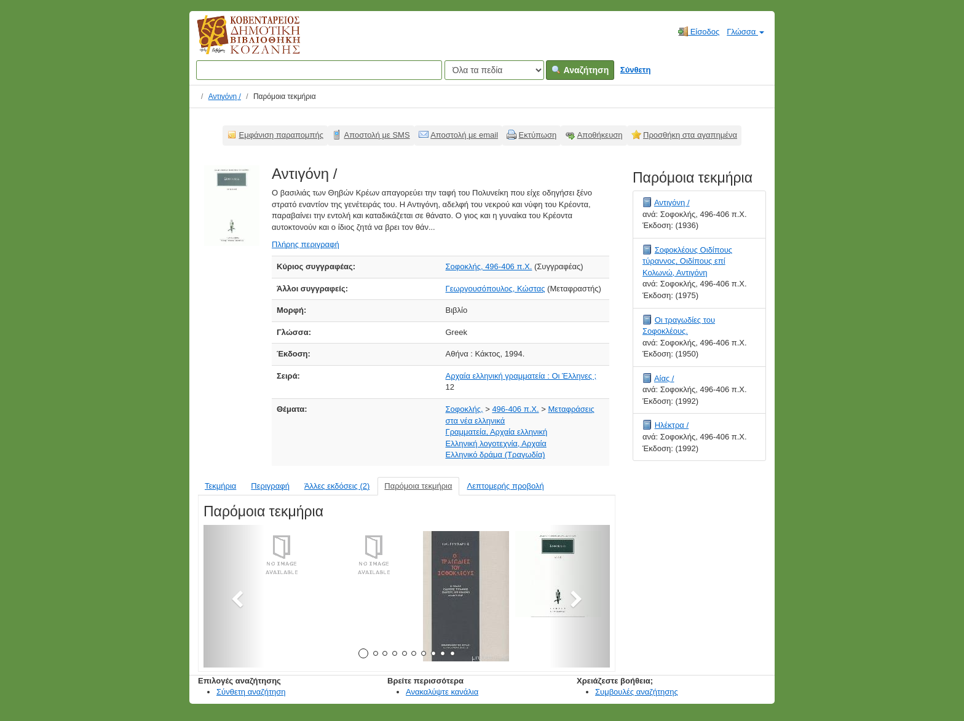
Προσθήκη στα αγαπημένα (690, 135)
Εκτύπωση (538, 135)
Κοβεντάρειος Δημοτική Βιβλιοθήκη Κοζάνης (237, 41)
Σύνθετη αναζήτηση (251, 691)
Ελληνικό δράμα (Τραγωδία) (495, 454)
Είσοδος (698, 31)
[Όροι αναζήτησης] (319, 70)
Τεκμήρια (220, 486)
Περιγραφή (270, 486)
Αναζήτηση (580, 70)
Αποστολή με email (464, 135)
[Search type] (494, 70)
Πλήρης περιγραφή (305, 244)
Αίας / (664, 378)
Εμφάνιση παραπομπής (281, 135)
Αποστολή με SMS (377, 135)
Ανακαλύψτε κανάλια (442, 691)
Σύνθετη (635, 69)
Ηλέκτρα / (672, 425)
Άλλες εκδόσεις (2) (336, 486)
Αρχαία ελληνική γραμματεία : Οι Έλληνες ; (521, 375)
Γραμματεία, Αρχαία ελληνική (497, 431)
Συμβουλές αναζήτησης (636, 691)
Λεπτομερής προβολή (505, 486)
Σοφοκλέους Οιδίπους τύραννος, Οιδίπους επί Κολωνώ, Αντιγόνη (687, 261)
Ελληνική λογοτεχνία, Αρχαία (496, 443)
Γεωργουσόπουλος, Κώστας (495, 288)
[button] (233, 596)
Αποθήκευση (600, 135)
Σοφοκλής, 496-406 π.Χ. (489, 266)
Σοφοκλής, (464, 409)
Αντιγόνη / (224, 96)
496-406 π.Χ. (515, 409)
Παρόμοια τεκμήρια (418, 486)
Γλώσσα (745, 31)
